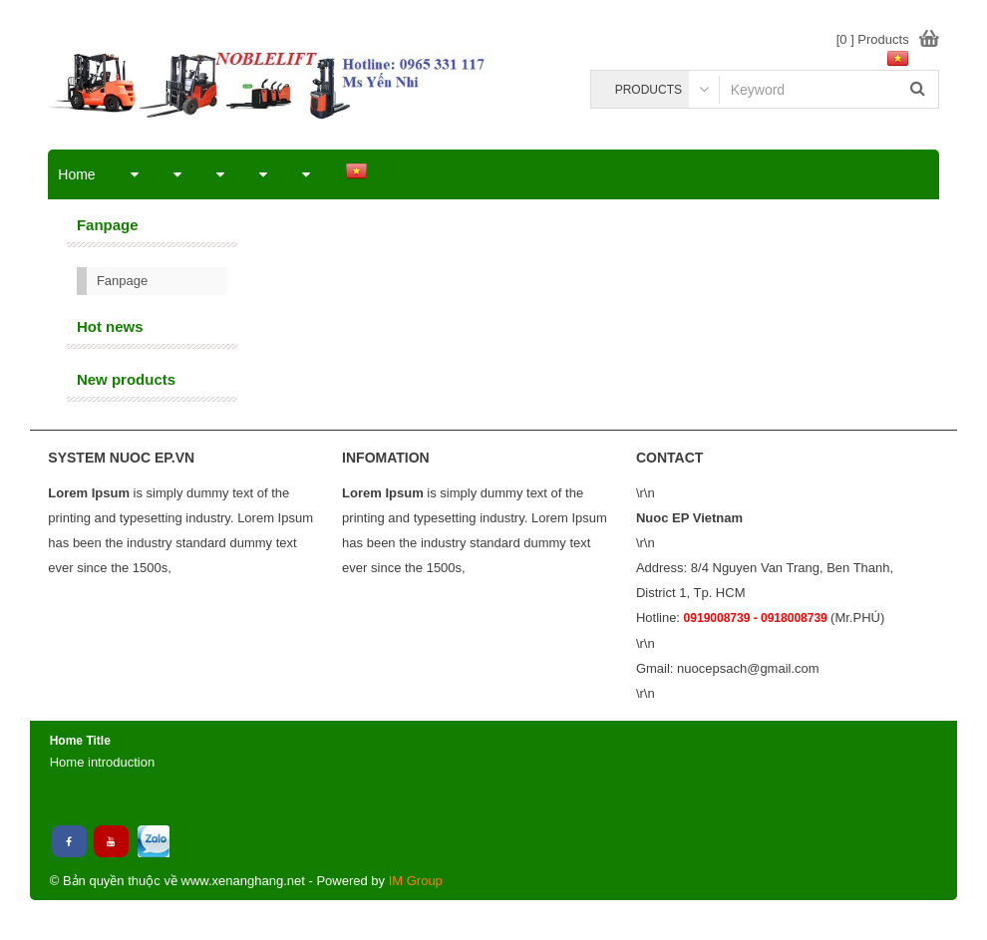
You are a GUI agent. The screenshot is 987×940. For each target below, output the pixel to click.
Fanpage (122, 280)
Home (76, 174)
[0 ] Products (872, 39)
